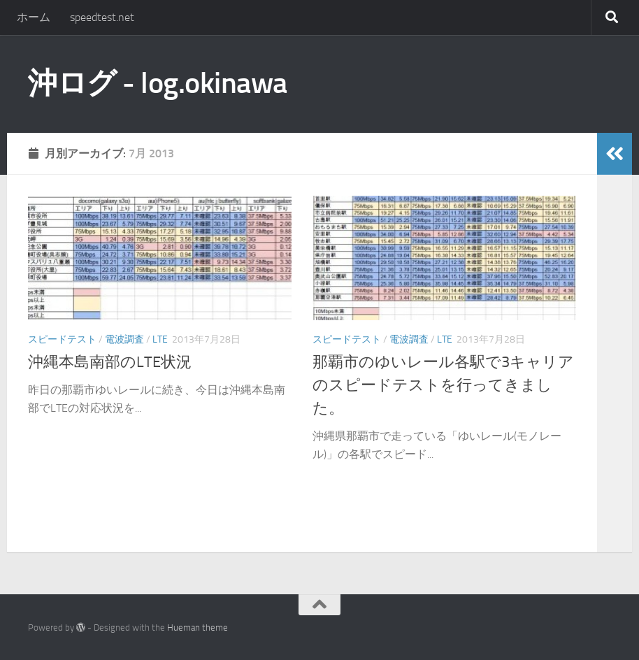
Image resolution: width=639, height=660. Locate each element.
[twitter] (576, 628)
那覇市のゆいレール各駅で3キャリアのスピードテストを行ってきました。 (443, 385)
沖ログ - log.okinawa (157, 83)
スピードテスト (62, 339)
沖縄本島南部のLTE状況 (110, 362)
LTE (160, 339)
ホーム (33, 17)
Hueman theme (197, 627)
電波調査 (124, 339)
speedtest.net (102, 17)
